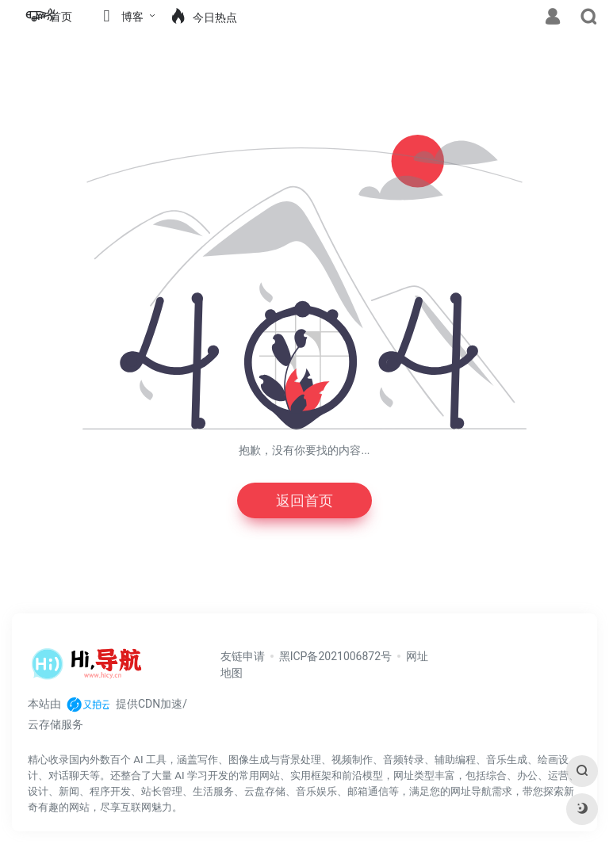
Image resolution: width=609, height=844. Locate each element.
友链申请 (242, 656)
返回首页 (304, 500)
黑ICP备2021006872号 (335, 656)
